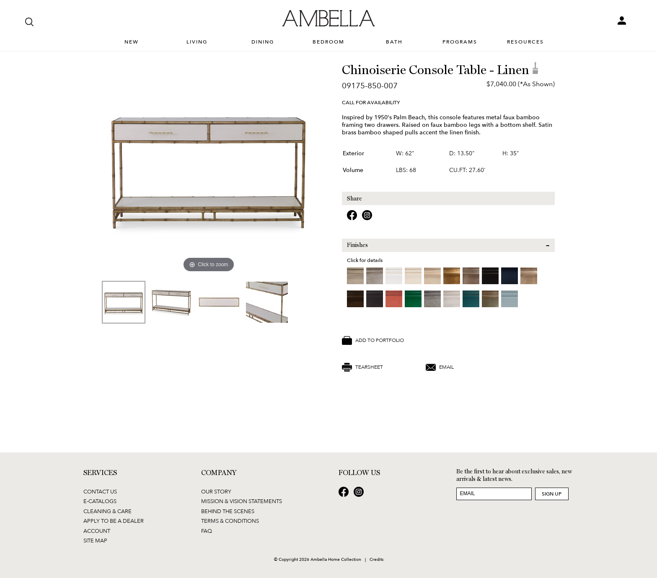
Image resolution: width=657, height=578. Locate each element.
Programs (459, 42)
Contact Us (100, 491)
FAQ (206, 531)
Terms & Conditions (230, 520)
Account (96, 531)
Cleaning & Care (107, 511)
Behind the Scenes (227, 511)
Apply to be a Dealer (113, 520)
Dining (262, 42)
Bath (394, 42)
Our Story (216, 491)
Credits (376, 559)
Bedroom (328, 42)
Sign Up (551, 494)
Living (196, 42)
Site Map (95, 540)
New (131, 42)
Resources (525, 42)
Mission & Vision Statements (241, 501)
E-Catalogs (99, 501)
